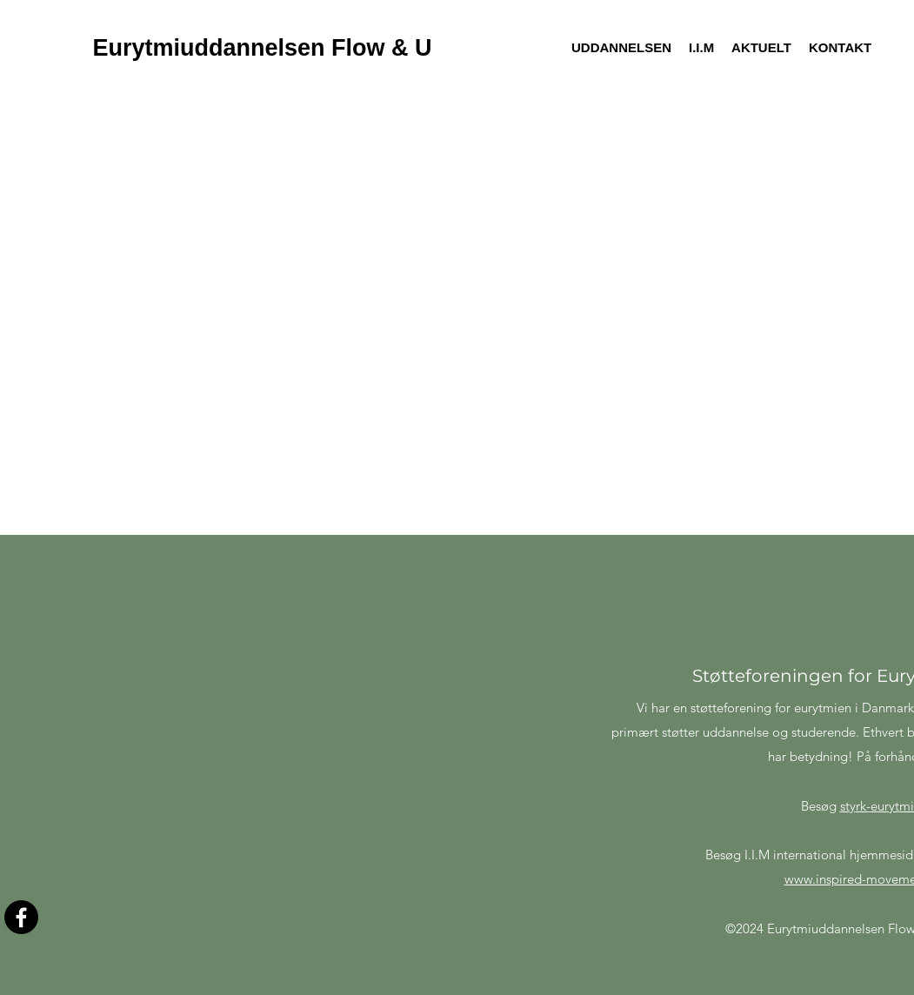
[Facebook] (21, 917)
